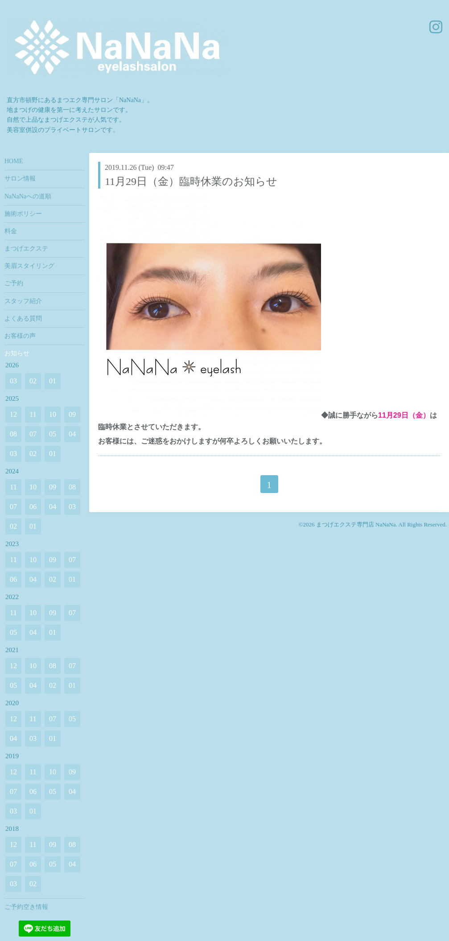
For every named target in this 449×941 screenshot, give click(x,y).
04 (72, 434)
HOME (13, 161)
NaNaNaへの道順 (27, 196)
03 (13, 381)
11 (32, 414)
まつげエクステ (26, 248)
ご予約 (13, 283)
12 (13, 414)
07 (33, 434)
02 (33, 381)
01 (52, 381)
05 (52, 434)
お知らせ (16, 353)
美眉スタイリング (29, 266)
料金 (10, 231)
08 (13, 434)
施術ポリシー (23, 213)
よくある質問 (23, 318)
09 (72, 414)
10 (52, 414)
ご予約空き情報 (26, 907)
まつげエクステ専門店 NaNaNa (356, 524)
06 (33, 506)
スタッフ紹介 (23, 301)
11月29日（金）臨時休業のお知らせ (191, 181)
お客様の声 (20, 336)
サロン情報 (20, 178)
